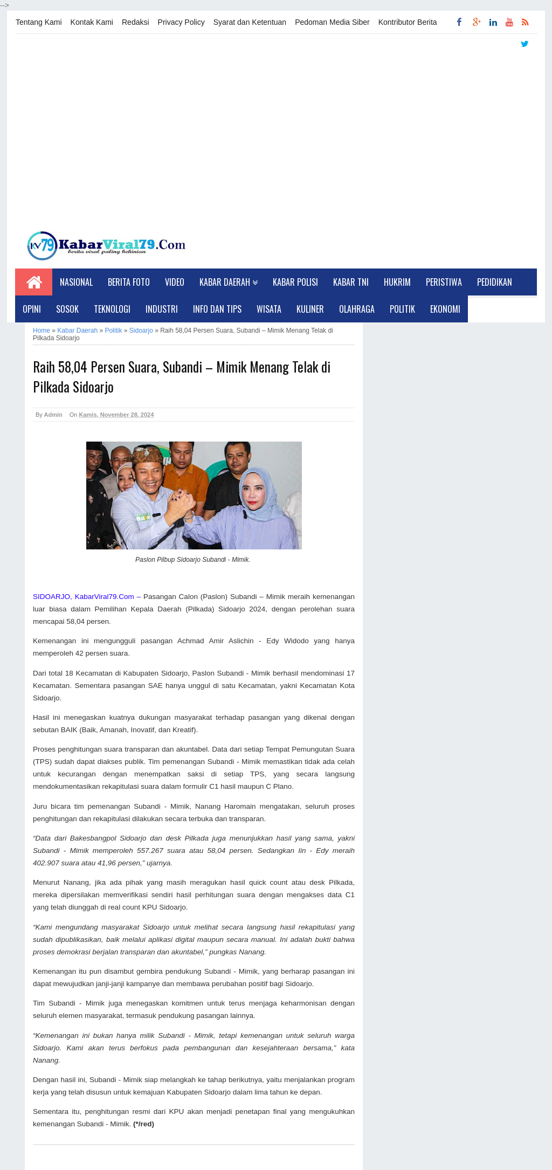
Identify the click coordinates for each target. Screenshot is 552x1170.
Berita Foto (129, 282)
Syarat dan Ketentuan (249, 22)
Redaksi (135, 22)
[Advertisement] (276, 135)
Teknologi (112, 308)
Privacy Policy (181, 22)
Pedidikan (494, 282)
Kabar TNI (351, 282)
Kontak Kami (92, 22)
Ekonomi (445, 308)
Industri (162, 308)
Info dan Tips (217, 308)
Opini (32, 308)
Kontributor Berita (407, 22)
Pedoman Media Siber (332, 22)
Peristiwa (444, 282)
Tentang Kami (39, 22)
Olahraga (357, 308)
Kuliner (310, 308)
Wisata (269, 308)
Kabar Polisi (295, 282)
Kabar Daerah (228, 282)
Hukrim (397, 282)
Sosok (67, 308)
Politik (402, 308)
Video (174, 282)
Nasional (76, 282)
